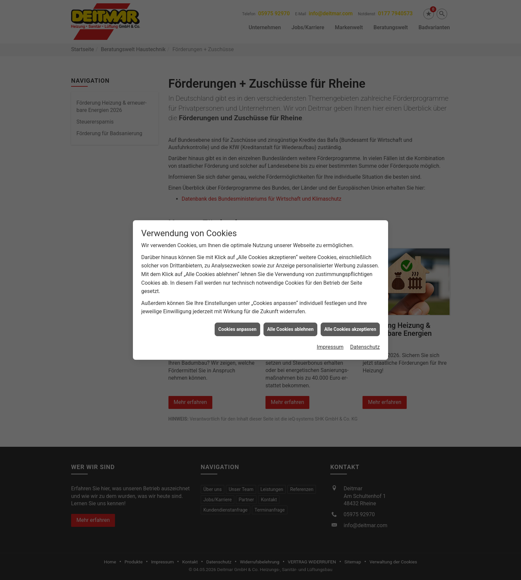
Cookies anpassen (237, 322)
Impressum (330, 340)
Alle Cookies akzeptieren (350, 322)
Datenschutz (365, 340)
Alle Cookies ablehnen (290, 322)
